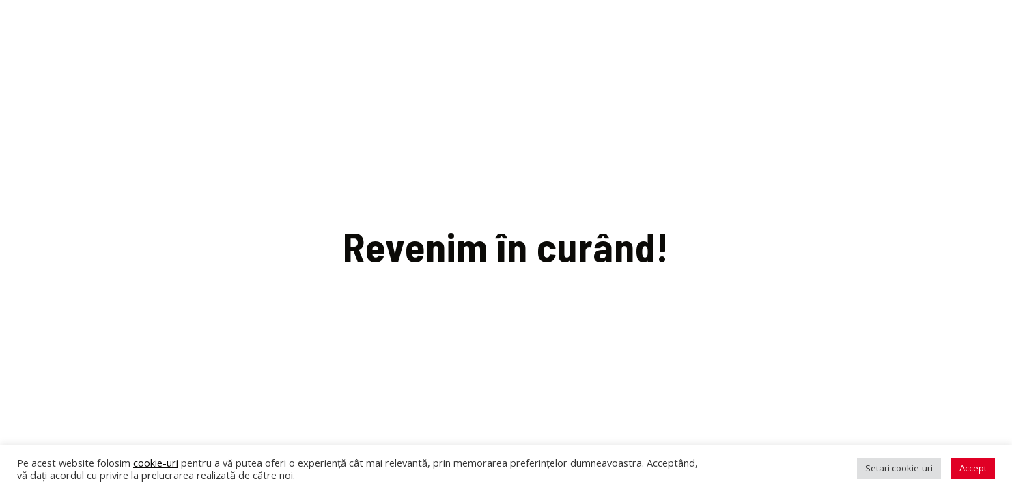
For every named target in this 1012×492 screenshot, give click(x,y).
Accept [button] (973, 468)
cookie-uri (155, 462)
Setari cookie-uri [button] (899, 468)
